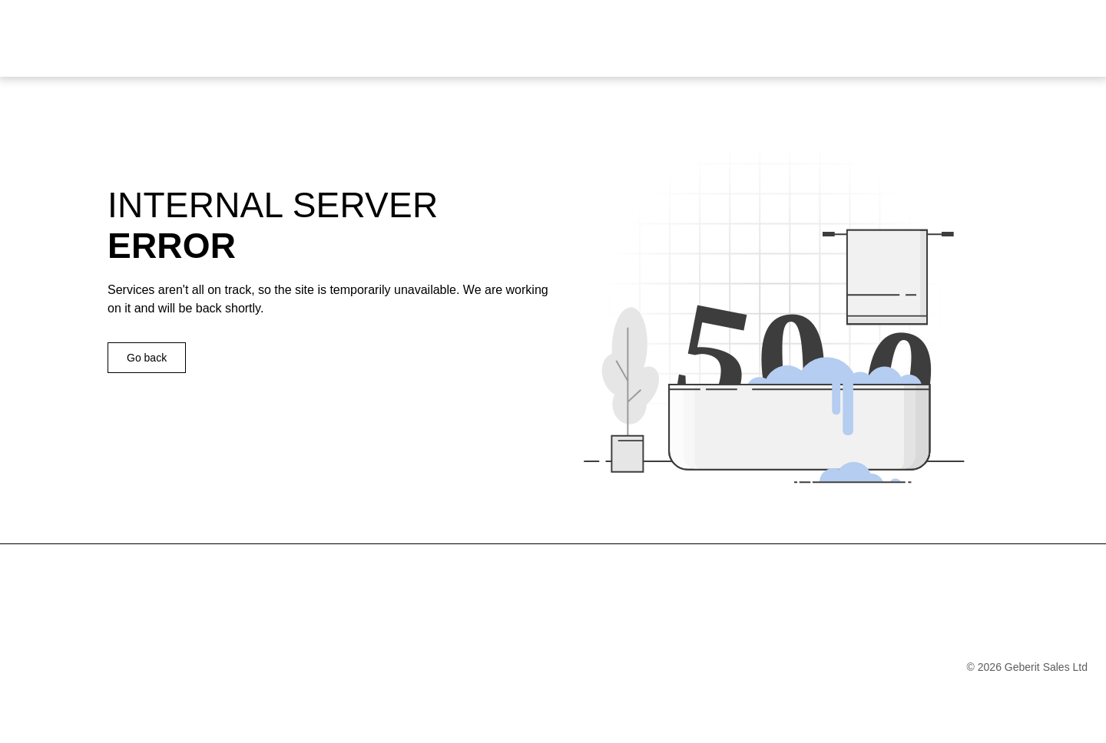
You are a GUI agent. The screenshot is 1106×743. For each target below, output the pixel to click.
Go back (147, 358)
